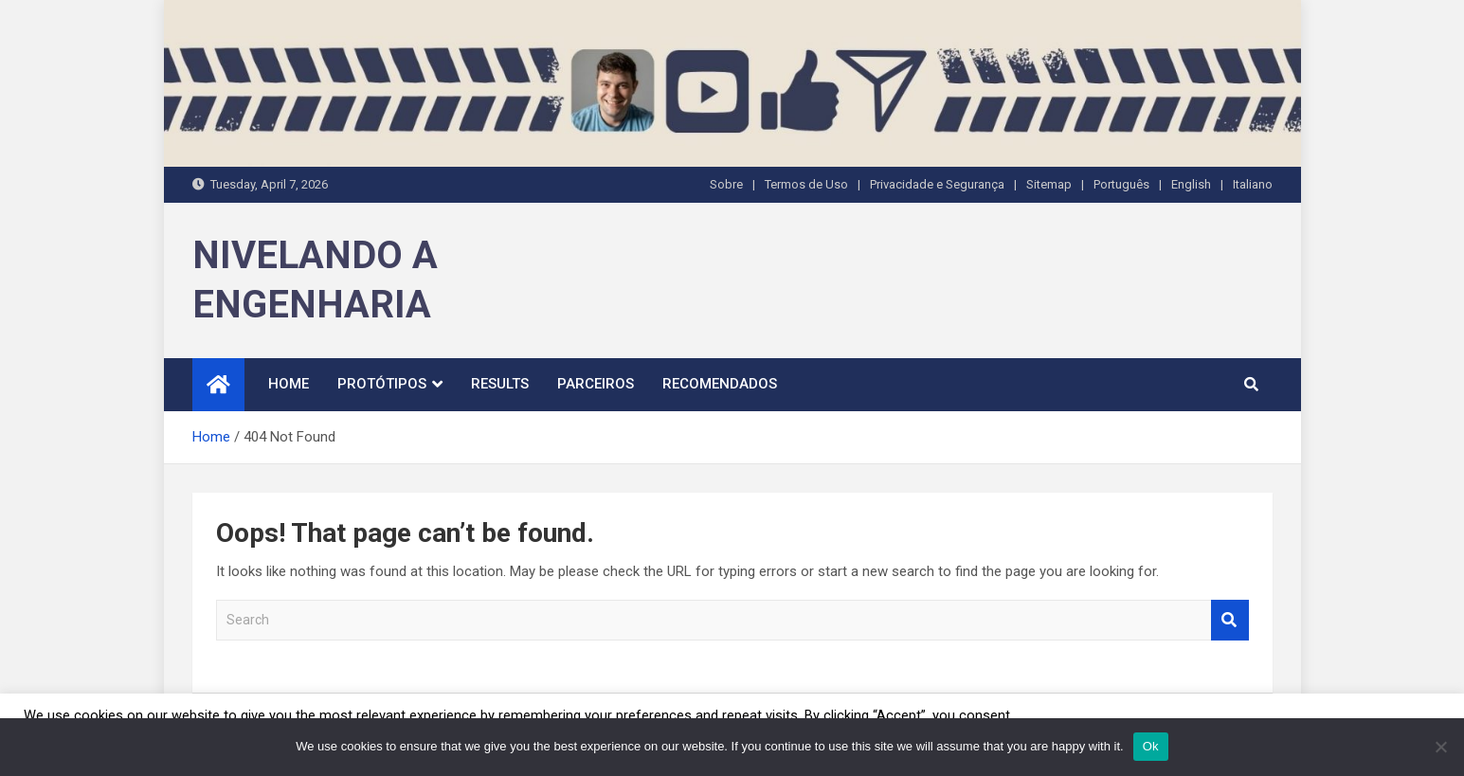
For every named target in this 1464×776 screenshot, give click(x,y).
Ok (1151, 746)
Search (1230, 620)
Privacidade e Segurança (937, 184)
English (1191, 184)
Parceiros (595, 383)
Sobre (726, 184)
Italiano (1253, 184)
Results (500, 383)
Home (288, 383)
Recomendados (719, 383)
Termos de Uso (806, 184)
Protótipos (381, 383)
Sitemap (1049, 184)
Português (1121, 184)
